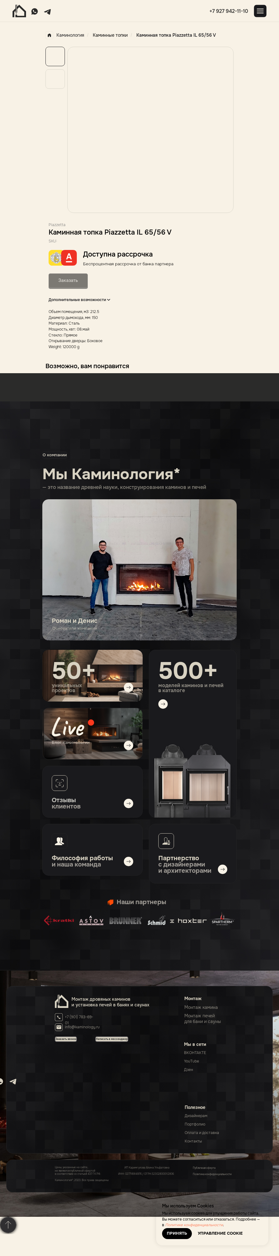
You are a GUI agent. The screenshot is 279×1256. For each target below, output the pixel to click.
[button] (111, 1038)
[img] (92, 734)
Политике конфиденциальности (194, 1224)
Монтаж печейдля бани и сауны (202, 1018)
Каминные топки (110, 35)
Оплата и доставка (202, 1132)
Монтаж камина (201, 1007)
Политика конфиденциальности (212, 1174)
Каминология (64, 35)
